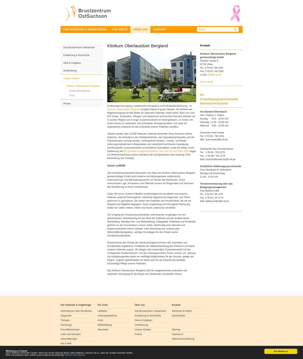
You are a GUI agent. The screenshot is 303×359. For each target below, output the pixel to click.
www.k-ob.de (206, 81)
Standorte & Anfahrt (182, 311)
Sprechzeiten (178, 315)
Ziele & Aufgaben (72, 63)
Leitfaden (102, 311)
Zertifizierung (70, 70)
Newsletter (103, 329)
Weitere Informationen (75, 355)
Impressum (177, 334)
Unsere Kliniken (71, 78)
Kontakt (159, 29)
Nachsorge (66, 325)
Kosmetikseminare (70, 329)
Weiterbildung (105, 325)
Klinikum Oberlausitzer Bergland (82, 86)
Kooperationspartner (79, 90)
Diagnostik (65, 315)
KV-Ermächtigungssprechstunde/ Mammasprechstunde (219, 99)
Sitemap (176, 329)
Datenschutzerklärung (183, 339)
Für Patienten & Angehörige (84, 29)
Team (72, 95)
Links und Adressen (70, 334)
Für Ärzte (120, 29)
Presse (67, 103)
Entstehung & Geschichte (76, 55)
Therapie (65, 320)
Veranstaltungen (68, 339)
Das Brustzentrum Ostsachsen (79, 47)
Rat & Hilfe (65, 343)
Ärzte (100, 320)
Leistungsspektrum (107, 315)
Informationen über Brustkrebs (76, 311)
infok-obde (214, 74)
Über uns (140, 29)
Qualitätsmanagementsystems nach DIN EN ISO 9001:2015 (158, 151)
